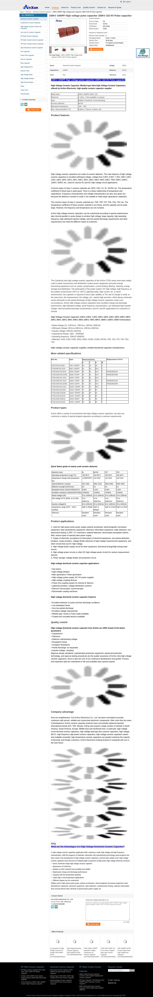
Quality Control (89, 7)
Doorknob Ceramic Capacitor (42, 12)
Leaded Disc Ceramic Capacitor (30, 23)
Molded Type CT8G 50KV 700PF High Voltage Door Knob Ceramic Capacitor (62, 977)
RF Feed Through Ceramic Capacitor (32, 44)
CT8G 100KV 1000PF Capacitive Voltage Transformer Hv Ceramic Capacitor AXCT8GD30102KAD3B (91, 953)
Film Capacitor (25, 51)
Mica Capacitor (25, 63)
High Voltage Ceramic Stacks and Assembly (31, 27)
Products (55, 7)
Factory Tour (76, 7)
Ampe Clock (24, 90)
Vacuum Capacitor (26, 59)
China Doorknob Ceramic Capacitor (47, 995)
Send (132, 970)
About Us (65, 7)
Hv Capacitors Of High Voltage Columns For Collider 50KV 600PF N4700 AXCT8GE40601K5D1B (57, 953)
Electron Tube (25, 71)
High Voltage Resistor (27, 78)
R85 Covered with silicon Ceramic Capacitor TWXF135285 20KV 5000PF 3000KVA (91, 988)
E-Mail (110, 980)
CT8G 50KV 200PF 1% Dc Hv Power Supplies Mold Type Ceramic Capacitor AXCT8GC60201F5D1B (108, 953)
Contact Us (101, 7)
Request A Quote (114, 7)
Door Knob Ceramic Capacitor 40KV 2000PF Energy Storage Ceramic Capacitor (61, 971)
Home (47, 7)
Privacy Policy (30, 995)
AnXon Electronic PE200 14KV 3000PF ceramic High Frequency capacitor (33, 983)
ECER (123, 995)
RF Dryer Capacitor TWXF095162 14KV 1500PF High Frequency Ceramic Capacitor (91, 982)
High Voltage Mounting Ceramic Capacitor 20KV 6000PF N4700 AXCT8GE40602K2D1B (74, 951)
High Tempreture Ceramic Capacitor (32, 48)
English (128, 2)
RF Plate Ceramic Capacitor (29, 36)
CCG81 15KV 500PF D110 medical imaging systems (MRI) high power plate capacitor (33, 977)
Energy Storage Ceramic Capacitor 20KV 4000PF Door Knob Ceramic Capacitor (61, 982)
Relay (22, 86)
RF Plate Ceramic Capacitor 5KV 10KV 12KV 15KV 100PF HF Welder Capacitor (33, 971)
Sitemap (117, 980)
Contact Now (97, 49)
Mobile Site (112, 983)
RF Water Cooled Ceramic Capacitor (32, 40)
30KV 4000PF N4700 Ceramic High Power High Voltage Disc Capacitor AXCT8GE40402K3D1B (125, 953)
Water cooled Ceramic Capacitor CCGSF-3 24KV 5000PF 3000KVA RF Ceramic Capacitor (91, 975)
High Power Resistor (27, 82)
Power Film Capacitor (27, 55)
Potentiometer (25, 94)
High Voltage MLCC (27, 67)
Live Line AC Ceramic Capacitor (30, 32)
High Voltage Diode (27, 74)
